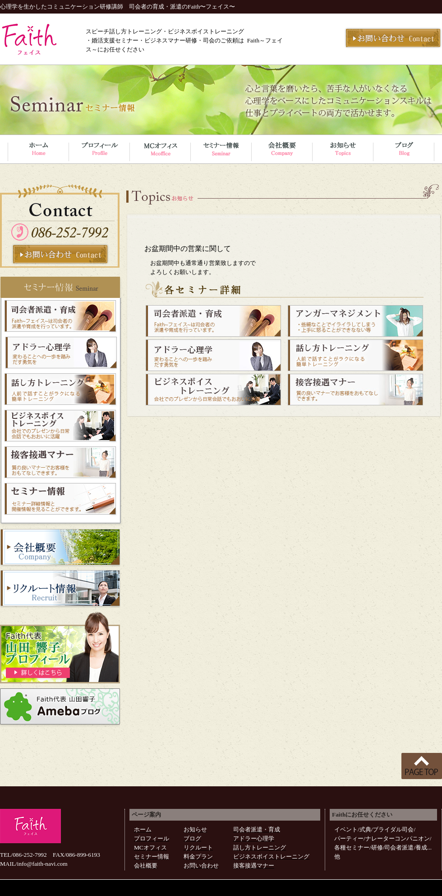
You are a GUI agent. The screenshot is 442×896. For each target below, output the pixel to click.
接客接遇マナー (253, 865)
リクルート (198, 847)
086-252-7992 (30, 854)
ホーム (143, 829)
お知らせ (195, 829)
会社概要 (145, 865)
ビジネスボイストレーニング (271, 856)
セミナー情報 (151, 856)
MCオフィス (150, 847)
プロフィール (151, 838)
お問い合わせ (201, 865)
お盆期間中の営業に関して (187, 248)
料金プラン (198, 856)
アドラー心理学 (253, 838)
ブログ (192, 838)
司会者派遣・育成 (256, 829)
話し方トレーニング (259, 847)
